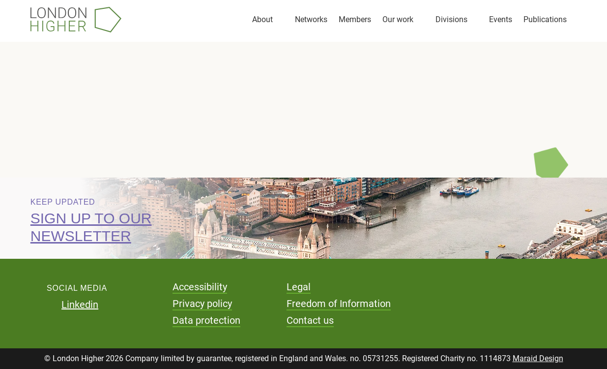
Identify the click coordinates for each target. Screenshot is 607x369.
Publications (545, 19)
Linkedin (79, 304)
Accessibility (200, 287)
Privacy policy (202, 303)
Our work (397, 19)
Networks (311, 19)
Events (500, 19)
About (262, 19)
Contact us (310, 320)
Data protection (206, 320)
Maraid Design (538, 358)
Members (355, 19)
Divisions (451, 19)
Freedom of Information (339, 303)
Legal (299, 287)
